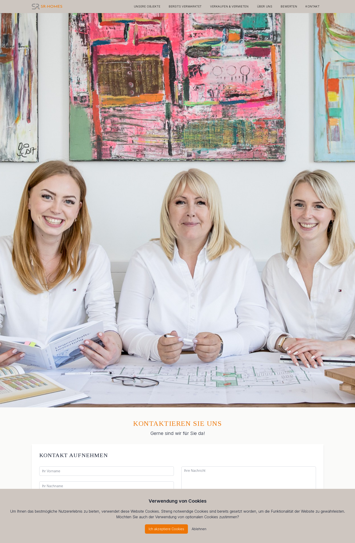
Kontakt (312, 6)
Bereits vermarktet (185, 6)
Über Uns (265, 6)
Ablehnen (199, 529)
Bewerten (289, 6)
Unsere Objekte (147, 6)
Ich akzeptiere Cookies (166, 529)
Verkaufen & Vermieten (229, 6)
